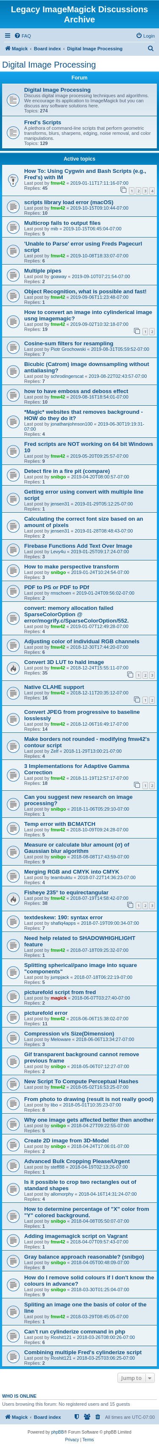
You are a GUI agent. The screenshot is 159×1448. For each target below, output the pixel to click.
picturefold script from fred (60, 992)
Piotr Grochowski (68, 349)
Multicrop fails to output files (62, 223)
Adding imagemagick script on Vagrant (76, 1236)
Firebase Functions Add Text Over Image (78, 546)
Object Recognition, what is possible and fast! (85, 291)
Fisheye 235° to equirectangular (66, 892)
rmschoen (60, 593)
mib (54, 228)
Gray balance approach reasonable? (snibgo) (84, 1257)
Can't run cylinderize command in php (74, 1331)
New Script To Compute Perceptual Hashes (81, 1081)
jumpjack (59, 977)
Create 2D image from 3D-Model (66, 1140)
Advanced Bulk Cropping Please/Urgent (77, 1161)
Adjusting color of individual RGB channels (81, 641)
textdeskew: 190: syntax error (63, 917)
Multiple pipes (42, 271)
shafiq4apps (62, 923)
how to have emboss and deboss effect (76, 391)
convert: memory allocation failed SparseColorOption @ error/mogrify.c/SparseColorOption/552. (76, 614)
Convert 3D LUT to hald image (64, 662)
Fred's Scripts (42, 122)
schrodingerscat (67, 376)
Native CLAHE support (54, 687)
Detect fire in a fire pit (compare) (67, 471)
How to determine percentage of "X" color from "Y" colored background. (86, 1212)
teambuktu (61, 877)
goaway (58, 276)
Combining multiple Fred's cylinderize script (83, 1352)
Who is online (19, 1396)
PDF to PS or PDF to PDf (56, 587)
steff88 (57, 1166)
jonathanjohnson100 (71, 423)
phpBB (57, 1432)
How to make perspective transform (71, 566)
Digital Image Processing (49, 64)
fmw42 (57, 183)
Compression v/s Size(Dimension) (69, 1033)
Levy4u (57, 551)
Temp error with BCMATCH (59, 824)
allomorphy (61, 1194)
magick (58, 997)
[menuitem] (22, 36)
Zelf (54, 751)
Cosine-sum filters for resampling (68, 343)
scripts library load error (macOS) (68, 202)
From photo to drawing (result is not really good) (88, 1099)
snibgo (58, 476)
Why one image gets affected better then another (89, 1120)
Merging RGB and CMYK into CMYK (71, 872)
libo (54, 1104)
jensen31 (60, 503)
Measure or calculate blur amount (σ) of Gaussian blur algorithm (76, 847)
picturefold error (46, 1013)
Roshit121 (61, 1337)
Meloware (60, 1039)
